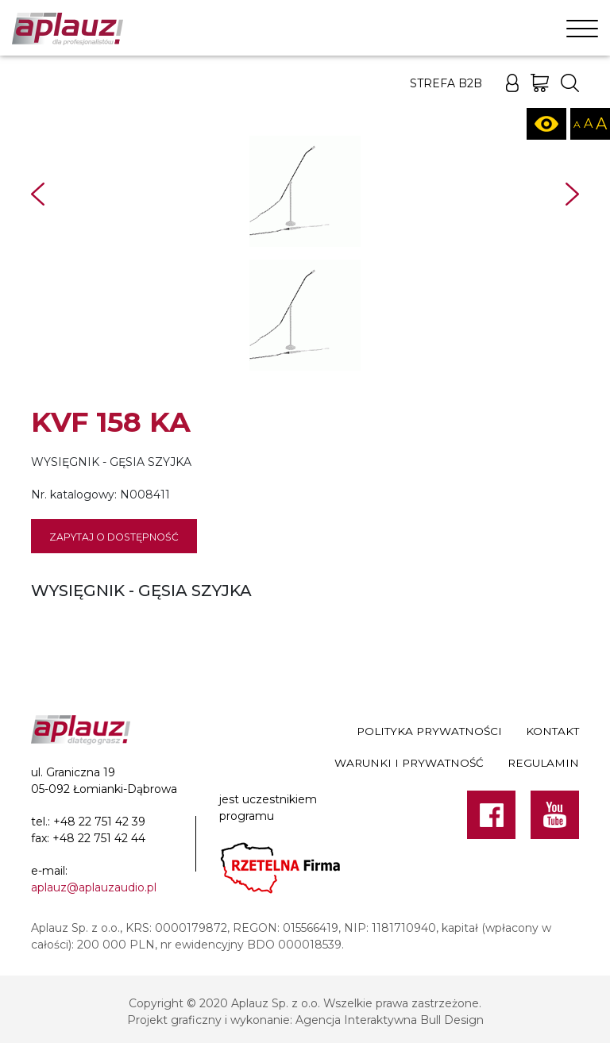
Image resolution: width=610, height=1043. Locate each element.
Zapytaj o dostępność (114, 537)
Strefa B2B (446, 83)
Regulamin (543, 762)
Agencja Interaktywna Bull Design (389, 1020)
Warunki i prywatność (409, 762)
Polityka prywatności (429, 731)
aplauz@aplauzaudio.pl (93, 887)
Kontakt (552, 731)
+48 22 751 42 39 (99, 821)
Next (572, 194)
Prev (37, 194)
